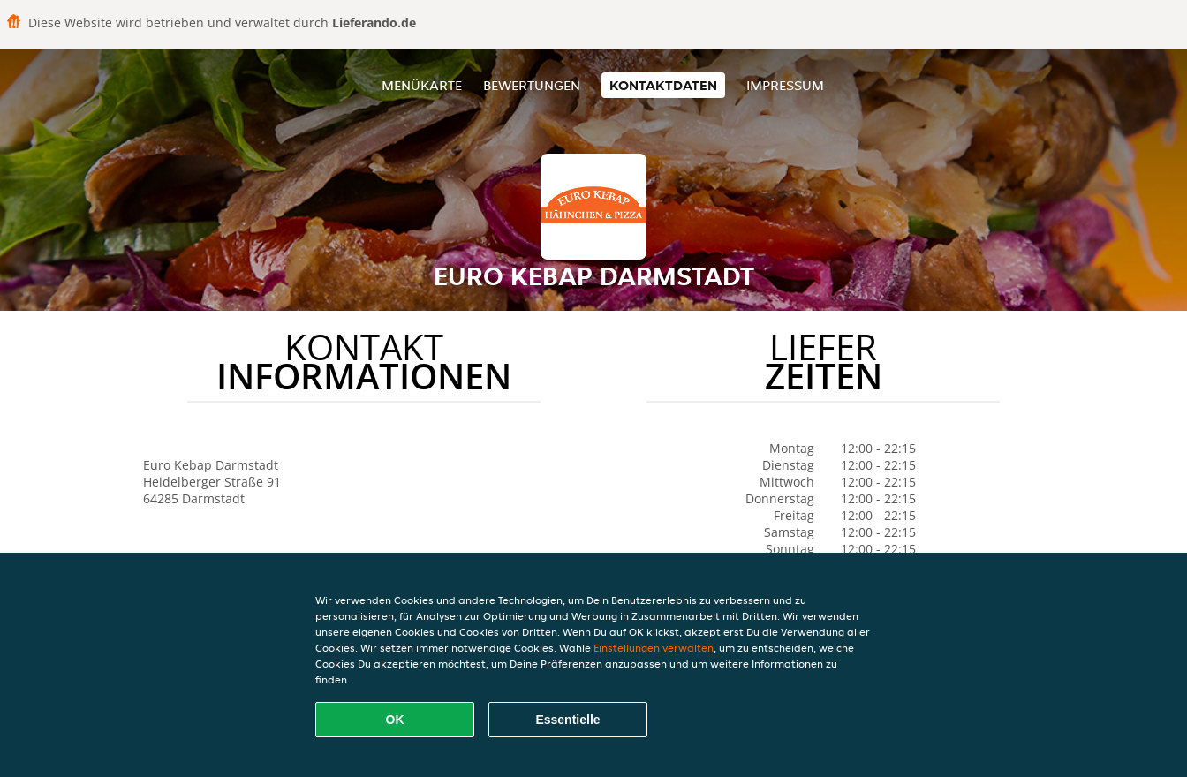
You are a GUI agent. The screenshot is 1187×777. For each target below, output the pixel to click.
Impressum (785, 85)
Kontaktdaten (663, 85)
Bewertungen (531, 85)
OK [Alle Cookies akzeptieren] (395, 720)
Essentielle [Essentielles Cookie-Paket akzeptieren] (567, 720)
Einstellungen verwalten (654, 647)
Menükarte (422, 85)
